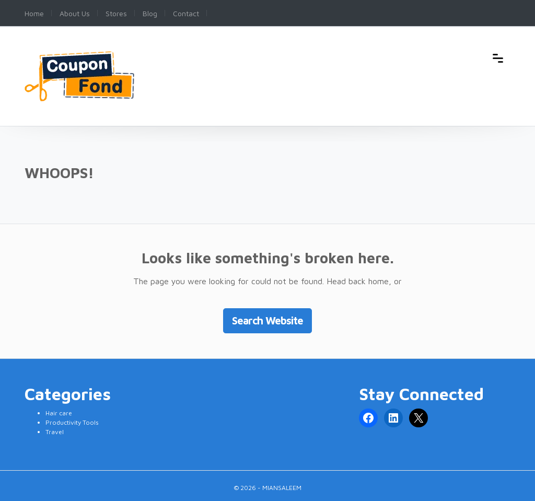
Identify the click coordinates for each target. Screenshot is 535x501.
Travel (54, 432)
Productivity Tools (72, 422)
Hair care (58, 413)
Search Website (267, 320)
